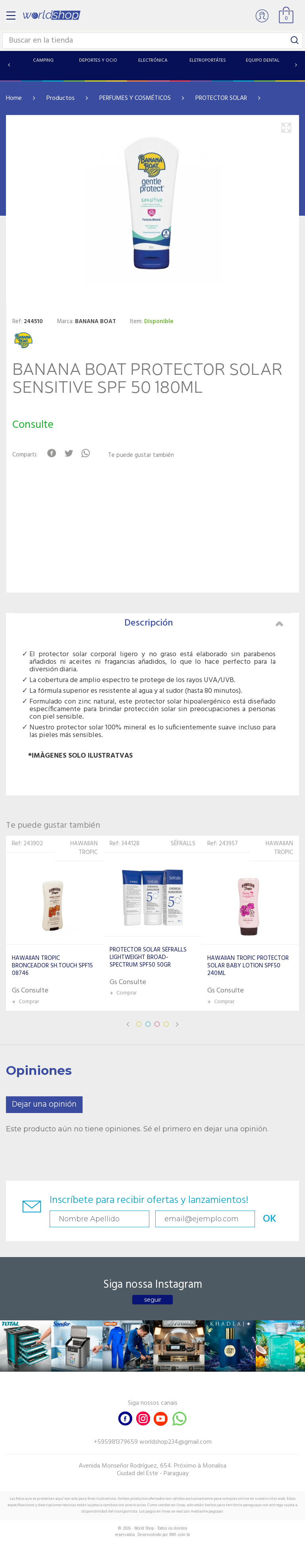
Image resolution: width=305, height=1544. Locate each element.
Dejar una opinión (44, 1104)
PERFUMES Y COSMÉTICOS (135, 98)
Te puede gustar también (141, 455)
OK (269, 1219)
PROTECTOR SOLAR (221, 98)
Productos (60, 98)
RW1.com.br (179, 1534)
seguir (152, 1299)
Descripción (203, 623)
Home (14, 98)
